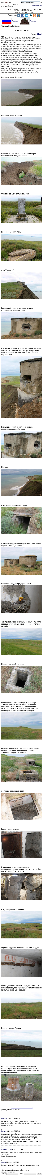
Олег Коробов (6, 1149)
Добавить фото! (37, 5)
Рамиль (4, 1131)
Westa (3, 1162)
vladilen (4, 1118)
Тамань (28, 21)
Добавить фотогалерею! (24, 12)
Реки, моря (37, 9)
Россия (10, 21)
